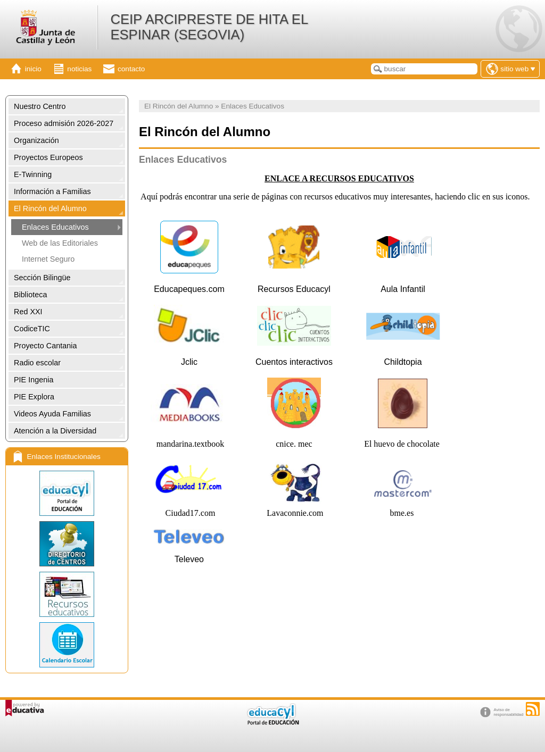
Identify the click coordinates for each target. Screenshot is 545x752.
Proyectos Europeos (48, 157)
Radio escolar (37, 362)
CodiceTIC (32, 328)
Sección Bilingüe (42, 277)
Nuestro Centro (40, 106)
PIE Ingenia (33, 379)
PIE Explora (34, 396)
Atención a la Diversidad (55, 431)
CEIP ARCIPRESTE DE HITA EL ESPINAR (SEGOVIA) (209, 27)
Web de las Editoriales (60, 243)
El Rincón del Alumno (50, 208)
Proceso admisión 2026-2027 (63, 123)
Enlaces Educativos (55, 227)
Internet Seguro (48, 259)
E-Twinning (33, 174)
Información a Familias (52, 191)
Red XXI (28, 311)
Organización (36, 140)
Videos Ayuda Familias (52, 414)
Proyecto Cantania (45, 345)
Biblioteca (30, 294)
